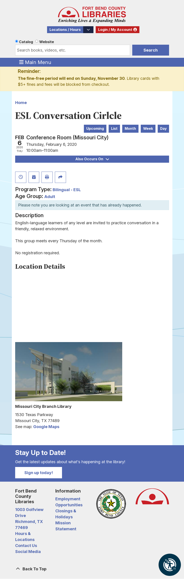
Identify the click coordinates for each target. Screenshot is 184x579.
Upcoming (95, 128)
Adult (49, 196)
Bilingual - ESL (67, 189)
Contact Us (26, 545)
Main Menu (35, 62)
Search (150, 50)
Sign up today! (38, 472)
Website (46, 42)
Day (163, 128)
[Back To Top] (92, 569)
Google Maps (46, 426)
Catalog (26, 42)
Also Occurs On (92, 159)
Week (148, 128)
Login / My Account (115, 30)
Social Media (28, 551)
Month (130, 128)
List (114, 128)
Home (21, 102)
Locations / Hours (65, 30)
